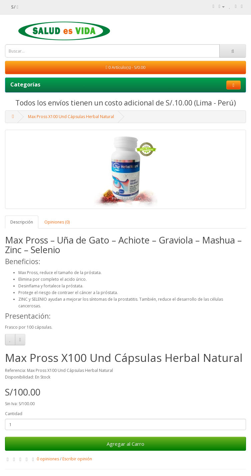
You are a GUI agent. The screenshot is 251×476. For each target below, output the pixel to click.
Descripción (21, 222)
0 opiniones (48, 459)
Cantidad (13, 413)
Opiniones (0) (57, 222)
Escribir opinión (77, 459)
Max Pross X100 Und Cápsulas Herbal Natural (71, 116)
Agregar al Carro (125, 443)
